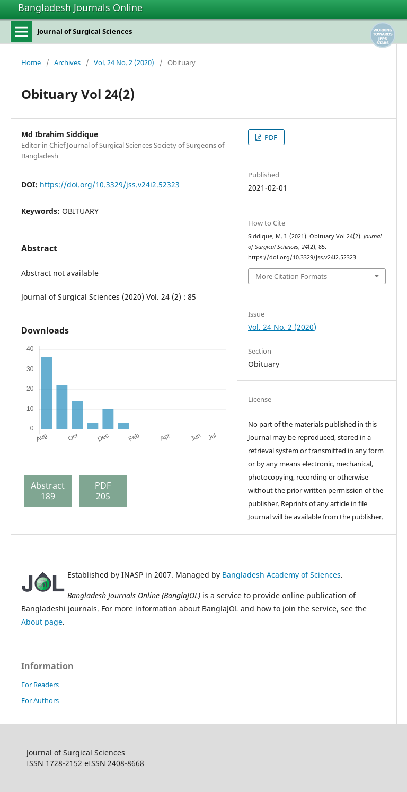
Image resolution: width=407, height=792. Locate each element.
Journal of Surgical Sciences (84, 31)
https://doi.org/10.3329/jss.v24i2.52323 (110, 184)
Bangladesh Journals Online (80, 7)
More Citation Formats (291, 276)
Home (31, 62)
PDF (270, 137)
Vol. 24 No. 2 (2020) (124, 62)
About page (42, 622)
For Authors (40, 700)
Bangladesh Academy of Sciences (281, 575)
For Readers (40, 684)
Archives (67, 62)
